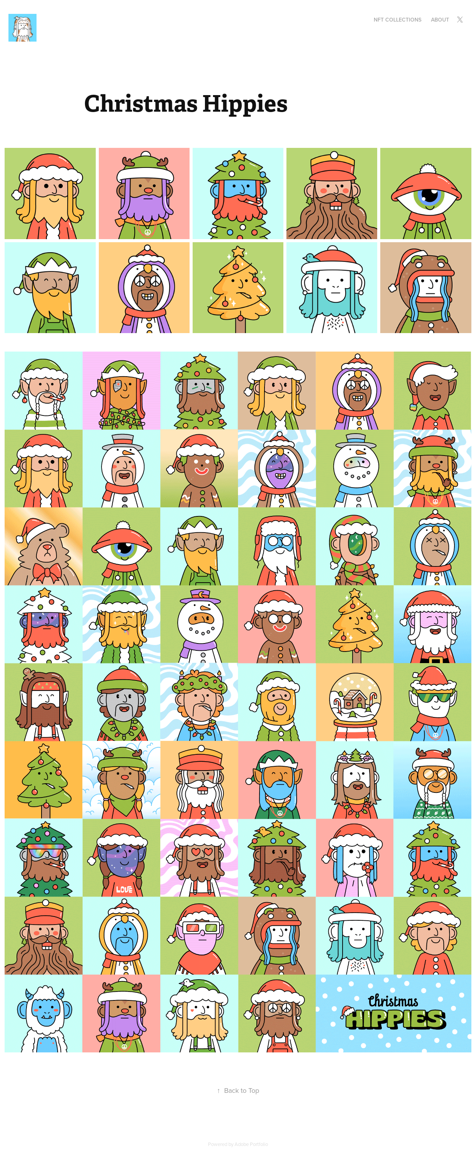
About (440, 19)
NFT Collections (397, 19)
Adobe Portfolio (251, 1144)
